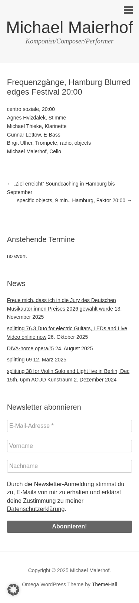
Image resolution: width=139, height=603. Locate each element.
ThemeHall (104, 584)
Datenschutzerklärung (36, 509)
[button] (13, 589)
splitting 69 (19, 360)
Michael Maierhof (69, 27)
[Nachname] (69, 466)
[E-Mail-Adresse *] (69, 426)
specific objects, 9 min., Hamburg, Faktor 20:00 (74, 200)
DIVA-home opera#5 (30, 348)
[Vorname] (69, 446)
